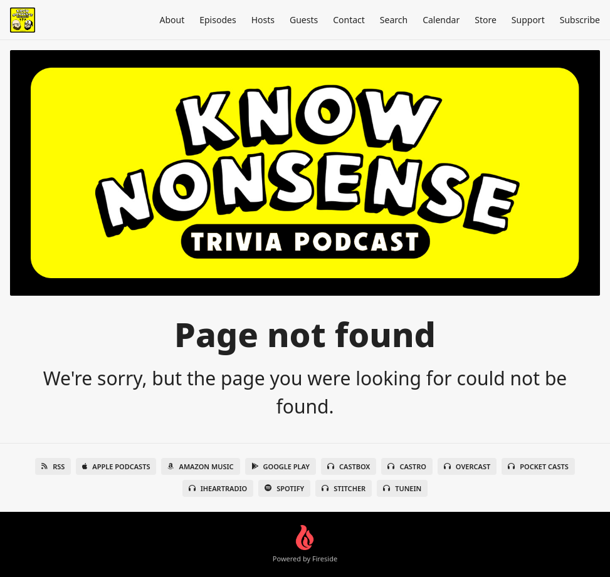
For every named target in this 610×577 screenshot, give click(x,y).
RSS (53, 466)
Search (394, 20)
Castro (406, 466)
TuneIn (402, 488)
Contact (349, 20)
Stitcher (343, 488)
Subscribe (580, 20)
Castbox (348, 466)
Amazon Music (200, 466)
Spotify (284, 488)
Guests (304, 20)
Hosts (263, 20)
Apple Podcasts (116, 466)
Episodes (217, 20)
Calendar (441, 20)
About (171, 20)
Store (486, 20)
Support (528, 20)
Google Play (280, 466)
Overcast (467, 466)
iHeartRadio (218, 488)
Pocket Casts (538, 466)
